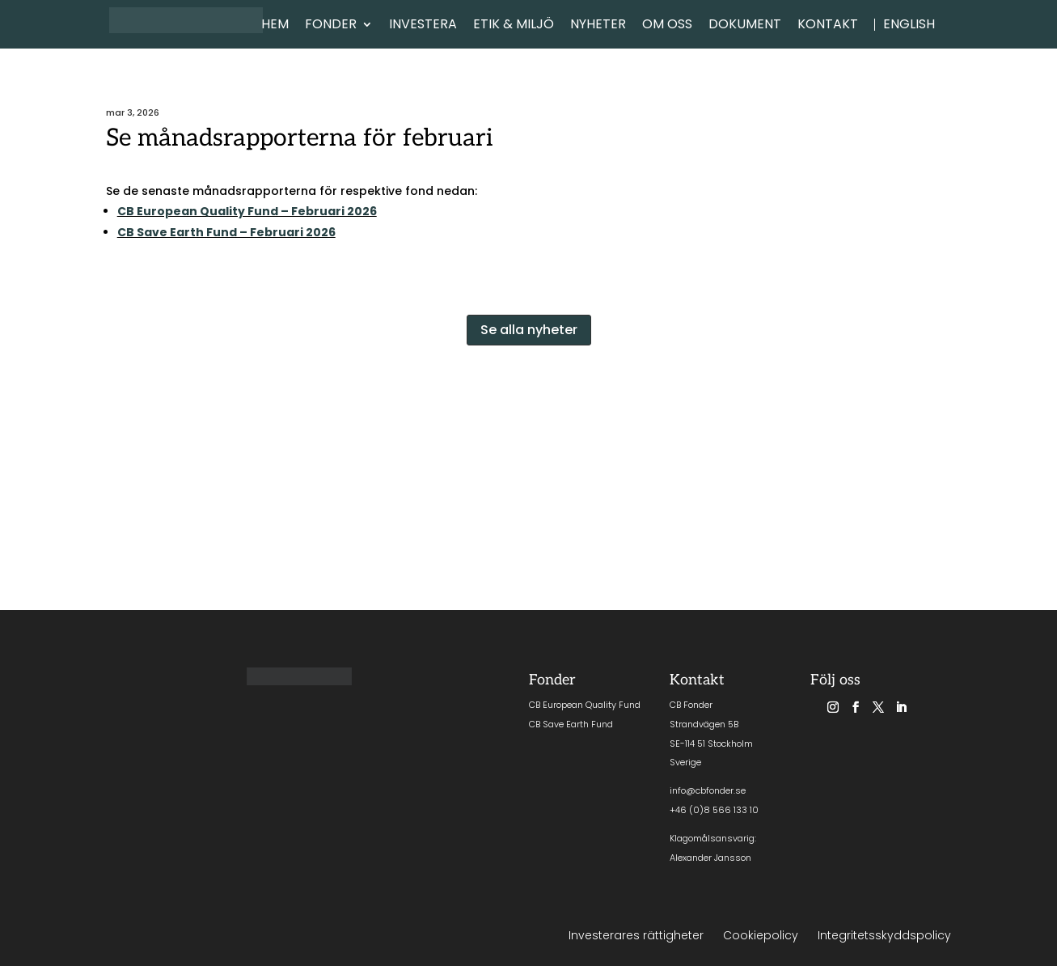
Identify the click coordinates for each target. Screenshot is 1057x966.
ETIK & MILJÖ (513, 26)
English (909, 26)
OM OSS (667, 26)
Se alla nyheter (528, 329)
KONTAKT (827, 26)
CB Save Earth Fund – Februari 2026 (226, 232)
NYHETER (598, 26)
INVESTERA (423, 26)
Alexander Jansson (710, 857)
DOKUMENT (744, 26)
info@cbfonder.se (708, 790)
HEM (275, 26)
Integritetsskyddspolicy (884, 935)
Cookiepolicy (760, 935)
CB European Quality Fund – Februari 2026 (247, 211)
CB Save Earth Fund (571, 724)
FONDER (331, 26)
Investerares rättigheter (636, 935)
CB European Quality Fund (585, 704)
